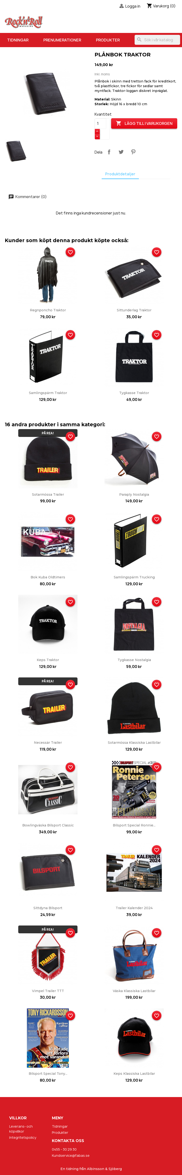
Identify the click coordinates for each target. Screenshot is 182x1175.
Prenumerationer (62, 40)
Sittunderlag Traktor (134, 310)
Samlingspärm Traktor (48, 393)
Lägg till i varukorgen (144, 123)
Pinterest (133, 152)
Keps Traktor (48, 660)
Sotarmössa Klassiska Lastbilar (134, 742)
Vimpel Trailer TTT (48, 991)
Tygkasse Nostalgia (134, 660)
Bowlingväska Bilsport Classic (48, 825)
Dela (109, 152)
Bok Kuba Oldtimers (48, 577)
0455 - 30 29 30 (64, 1149)
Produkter (108, 40)
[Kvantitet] (100, 123)
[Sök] (157, 40)
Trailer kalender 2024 (134, 908)
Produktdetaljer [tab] (120, 174)
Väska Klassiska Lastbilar (134, 991)
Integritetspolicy (22, 1137)
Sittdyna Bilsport (47, 908)
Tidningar (17, 40)
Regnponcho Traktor (48, 310)
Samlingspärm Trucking (134, 577)
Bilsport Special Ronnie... (134, 825)
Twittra (121, 152)
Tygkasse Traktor (134, 393)
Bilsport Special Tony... (48, 1073)
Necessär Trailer (48, 742)
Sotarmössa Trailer (48, 494)
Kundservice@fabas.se (71, 1155)
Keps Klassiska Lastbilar (134, 1073)
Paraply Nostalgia (134, 494)
